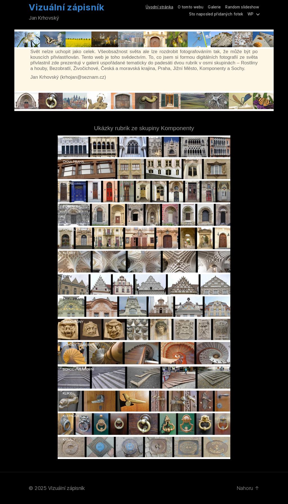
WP (250, 14)
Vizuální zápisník (66, 7)
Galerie (214, 7)
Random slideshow (242, 7)
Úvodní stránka (159, 7)
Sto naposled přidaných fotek (216, 14)
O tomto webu (191, 7)
